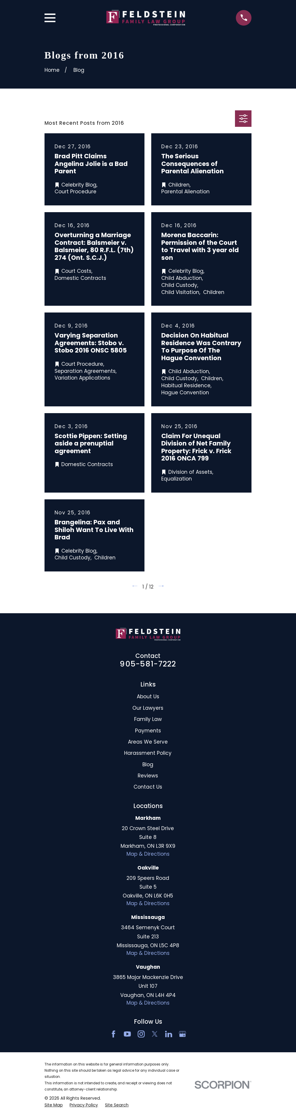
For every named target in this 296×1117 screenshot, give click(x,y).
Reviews (148, 775)
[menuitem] (54, 1105)
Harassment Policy (148, 753)
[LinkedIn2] (168, 1034)
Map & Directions (148, 853)
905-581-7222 (148, 664)
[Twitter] (154, 1034)
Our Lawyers (147, 708)
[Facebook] (113, 1034)
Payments (148, 730)
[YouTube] (127, 1034)
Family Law (148, 719)
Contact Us (148, 786)
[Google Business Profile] (182, 1034)
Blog (147, 764)
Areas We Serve (148, 741)
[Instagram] (141, 1034)
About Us (148, 696)
